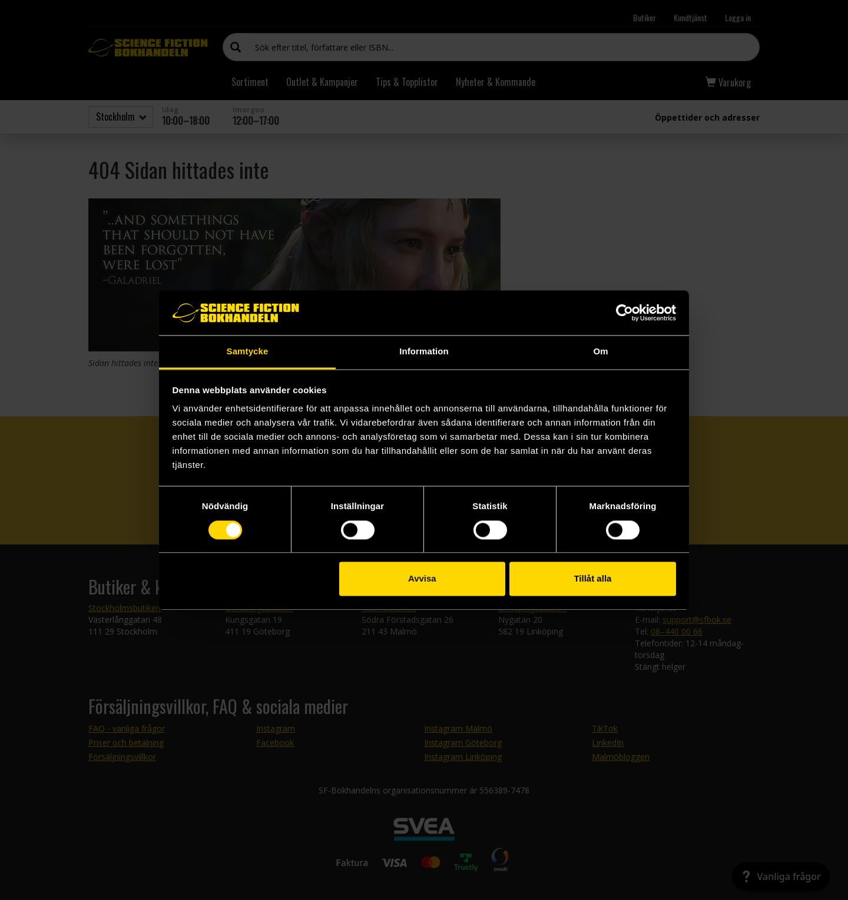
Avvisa (422, 579)
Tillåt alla (592, 579)
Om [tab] (600, 352)
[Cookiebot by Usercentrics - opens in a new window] (624, 312)
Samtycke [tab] (248, 352)
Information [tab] (424, 352)
